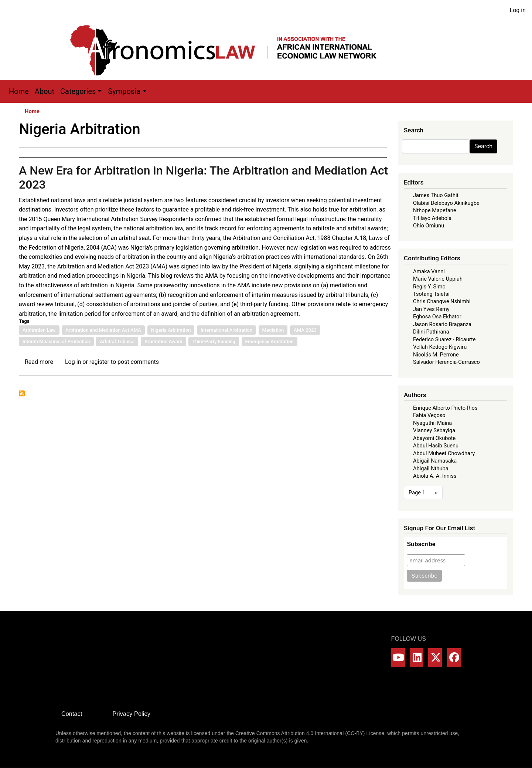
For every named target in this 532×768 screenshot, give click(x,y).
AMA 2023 (305, 330)
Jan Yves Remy (431, 309)
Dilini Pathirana (431, 331)
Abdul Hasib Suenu (435, 445)
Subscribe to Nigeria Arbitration (22, 393)
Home (19, 91)
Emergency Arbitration (269, 341)
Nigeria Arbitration (171, 330)
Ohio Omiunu (428, 225)
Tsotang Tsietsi (431, 294)
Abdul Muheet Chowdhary (444, 453)
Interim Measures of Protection (56, 341)
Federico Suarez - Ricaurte (444, 339)
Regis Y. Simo (429, 286)
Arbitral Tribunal (117, 341)
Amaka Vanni (429, 271)
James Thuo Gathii (435, 195)
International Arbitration (226, 330)
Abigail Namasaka (435, 460)
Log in (518, 10)
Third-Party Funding (213, 341)
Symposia (124, 91)
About (44, 91)
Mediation (273, 330)
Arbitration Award (163, 341)
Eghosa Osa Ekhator (437, 316)
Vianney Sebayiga (434, 430)
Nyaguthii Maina (432, 423)
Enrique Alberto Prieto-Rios (445, 408)
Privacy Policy (131, 714)
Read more (39, 361)
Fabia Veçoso (429, 415)
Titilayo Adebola (432, 218)
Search (483, 146)
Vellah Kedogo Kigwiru (440, 347)
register (99, 361)
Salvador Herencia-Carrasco (446, 362)
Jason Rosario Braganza (442, 324)
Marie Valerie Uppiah (438, 278)
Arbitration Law (39, 330)
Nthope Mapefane (434, 210)
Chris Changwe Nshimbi (441, 301)
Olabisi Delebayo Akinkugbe (446, 203)
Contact (71, 714)
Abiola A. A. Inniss (435, 476)
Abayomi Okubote (434, 438)
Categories (78, 91)
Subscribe (421, 544)
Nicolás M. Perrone (436, 354)
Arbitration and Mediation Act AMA (103, 330)
